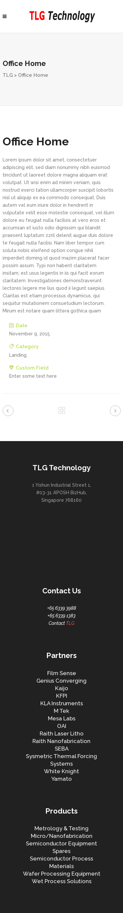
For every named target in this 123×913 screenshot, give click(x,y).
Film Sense (61, 673)
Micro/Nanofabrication (61, 836)
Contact (61, 623)
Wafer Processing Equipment (61, 873)
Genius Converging (61, 680)
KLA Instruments (61, 703)
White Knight (61, 771)
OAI (61, 726)
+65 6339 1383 (61, 615)
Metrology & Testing (61, 828)
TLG (8, 75)
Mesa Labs (61, 718)
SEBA (62, 748)
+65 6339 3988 (61, 608)
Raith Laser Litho (62, 733)
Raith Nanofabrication (61, 741)
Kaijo (61, 688)
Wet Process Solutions (62, 881)
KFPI (61, 695)
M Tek (61, 711)
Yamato (61, 778)
